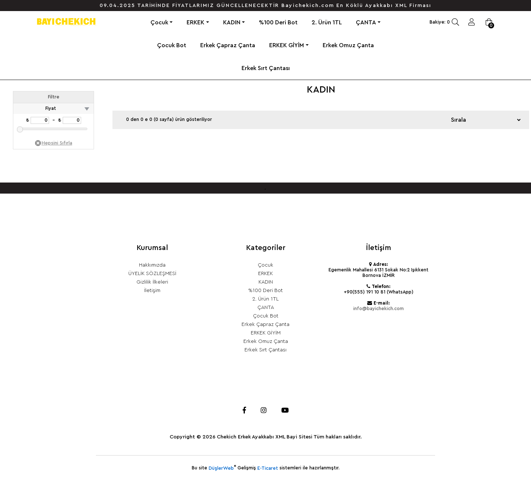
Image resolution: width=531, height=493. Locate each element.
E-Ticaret (267, 468)
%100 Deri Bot (278, 22)
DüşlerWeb (221, 468)
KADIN (231, 22)
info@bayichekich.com (378, 308)
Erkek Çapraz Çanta (227, 45)
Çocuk (159, 22)
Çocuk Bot (171, 45)
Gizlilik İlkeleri (152, 282)
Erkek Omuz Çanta (348, 45)
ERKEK (195, 22)
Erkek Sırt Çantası (266, 68)
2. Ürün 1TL (327, 22)
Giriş (471, 22)
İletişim (152, 290)
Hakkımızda (152, 265)
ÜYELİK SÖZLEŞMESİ (152, 273)
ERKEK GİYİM (286, 45)
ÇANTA (366, 22)
